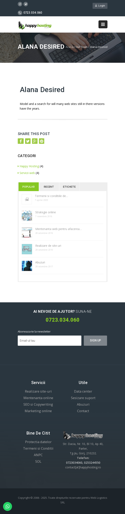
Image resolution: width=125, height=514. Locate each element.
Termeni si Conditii (38, 448)
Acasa (69, 47)
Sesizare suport (83, 397)
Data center (83, 391)
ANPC (38, 454)
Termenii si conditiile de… (51, 196)
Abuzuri (40, 262)
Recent (49, 186)
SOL (38, 461)
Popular (28, 186)
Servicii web (26, 173)
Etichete (69, 186)
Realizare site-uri (38, 391)
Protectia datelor (38, 441)
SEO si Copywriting (38, 404)
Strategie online (45, 212)
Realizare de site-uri (48, 245)
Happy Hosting (28, 166)
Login (100, 5)
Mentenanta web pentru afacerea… (58, 229)
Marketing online (38, 410)
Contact (83, 410)
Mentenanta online (38, 397)
